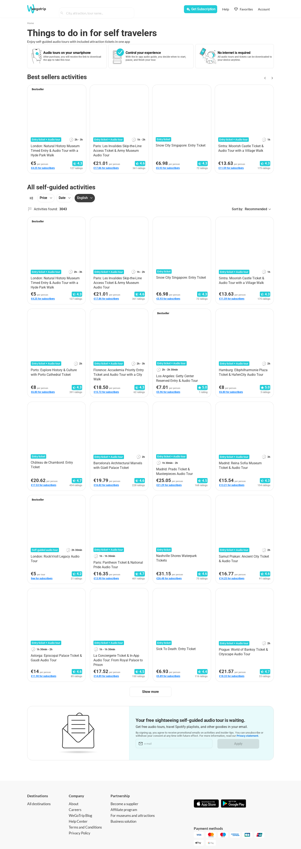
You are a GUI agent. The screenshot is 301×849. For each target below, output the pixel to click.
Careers (75, 809)
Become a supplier (124, 804)
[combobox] (98, 9)
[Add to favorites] (80, 89)
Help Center (78, 821)
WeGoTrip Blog (80, 815)
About (73, 804)
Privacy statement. (248, 736)
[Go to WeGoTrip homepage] (40, 8)
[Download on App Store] (206, 804)
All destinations (39, 804)
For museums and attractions (133, 815)
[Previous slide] (264, 78)
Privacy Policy (79, 833)
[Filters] (31, 198)
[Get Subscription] (200, 9)
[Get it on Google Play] (233, 804)
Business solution (123, 821)
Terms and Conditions (85, 827)
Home (30, 23)
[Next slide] (271, 78)
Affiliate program (124, 809)
